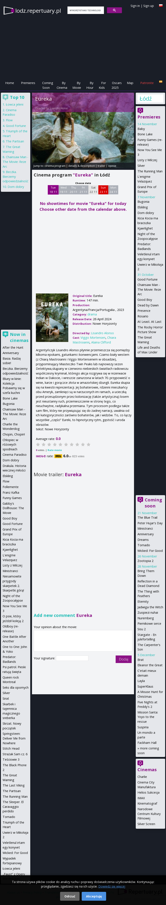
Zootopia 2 (145, 561)
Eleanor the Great (150, 665)
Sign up (148, 6)
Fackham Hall (146, 743)
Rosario (142, 316)
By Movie (76, 85)
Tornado (143, 545)
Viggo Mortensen (93, 337)
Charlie (142, 777)
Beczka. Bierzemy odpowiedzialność (15, 176)
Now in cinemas (19, 337)
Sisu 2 (141, 629)
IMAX (141, 798)
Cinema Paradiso (15, 454)
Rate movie (55, 450)
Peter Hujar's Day (150, 523)
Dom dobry (145, 213)
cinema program (55, 166)
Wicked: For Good (150, 551)
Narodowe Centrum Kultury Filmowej (149, 813)
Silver (141, 166)
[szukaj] (85, 10)
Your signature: (45, 658)
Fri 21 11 (83, 190)
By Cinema (62, 85)
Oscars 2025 (117, 85)
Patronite (147, 83)
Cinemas (147, 769)
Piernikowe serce (149, 623)
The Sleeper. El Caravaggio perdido (13, 806)
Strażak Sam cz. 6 (15, 754)
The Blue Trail (147, 517)
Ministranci (145, 528)
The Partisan (15, 141)
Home (9, 83)
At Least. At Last (149, 322)
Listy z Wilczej (147, 160)
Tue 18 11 (53, 190)
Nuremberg (145, 618)
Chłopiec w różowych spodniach (10, 444)
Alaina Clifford (101, 342)
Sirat (6, 698)
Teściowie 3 (11, 759)
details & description (81, 166)
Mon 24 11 (113, 190)
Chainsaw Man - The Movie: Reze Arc (149, 289)
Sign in (135, 6)
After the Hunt (13, 347)
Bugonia (143, 202)
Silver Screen (146, 824)
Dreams (143, 540)
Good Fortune (147, 279)
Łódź (146, 98)
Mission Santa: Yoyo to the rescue (147, 717)
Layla (141, 681)
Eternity (142, 601)
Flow (9, 120)
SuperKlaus (145, 686)
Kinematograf (147, 803)
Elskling (142, 207)
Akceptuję (94, 896)
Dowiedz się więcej (111, 886)
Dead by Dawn (148, 305)
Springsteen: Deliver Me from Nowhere (14, 738)
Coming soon (153, 503)
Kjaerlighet (145, 228)
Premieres (28, 83)
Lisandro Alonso (59, 108)
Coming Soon (47, 85)
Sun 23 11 (103, 190)
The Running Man (150, 171)
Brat (140, 660)
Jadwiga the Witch (150, 607)
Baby (141, 129)
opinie (112, 166)
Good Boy (144, 300)
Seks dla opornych (16, 687)
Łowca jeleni (14, 104)
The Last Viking (14, 785)
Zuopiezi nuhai (147, 612)
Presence (143, 311)
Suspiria (142, 727)
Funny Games (12, 498)
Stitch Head (11, 748)
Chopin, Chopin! (14, 434)
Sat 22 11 (93, 190)
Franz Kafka (11, 492)
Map (130, 83)
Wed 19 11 (63, 190)
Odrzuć (69, 896)
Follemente (11, 487)
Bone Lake (145, 134)
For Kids (102, 85)
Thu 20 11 (73, 190)
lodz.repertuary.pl (38, 10)
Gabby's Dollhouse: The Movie (13, 508)
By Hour (89, 85)
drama (92, 314)
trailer (101, 166)
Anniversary (145, 534)
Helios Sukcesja (148, 792)
